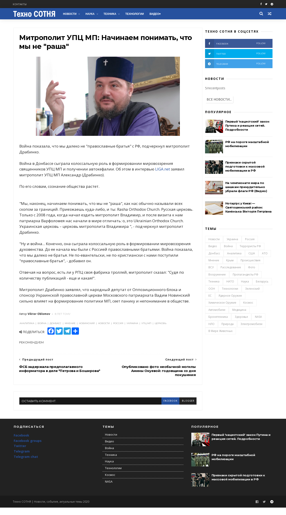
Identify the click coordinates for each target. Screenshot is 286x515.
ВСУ (210, 268)
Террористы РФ (250, 247)
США (251, 254)
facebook (161, 408)
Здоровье (241, 317)
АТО (264, 254)
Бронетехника (218, 317)
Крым (229, 261)
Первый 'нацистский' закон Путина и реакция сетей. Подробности (247, 126)
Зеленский (252, 289)
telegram (235, 64)
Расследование (230, 268)
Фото (251, 268)
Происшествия (250, 261)
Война (228, 247)
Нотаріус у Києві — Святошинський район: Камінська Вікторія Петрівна (248, 208)
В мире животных (220, 332)
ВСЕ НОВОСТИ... (218, 100)
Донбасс (214, 254)
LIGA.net (162, 170)
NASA (258, 317)
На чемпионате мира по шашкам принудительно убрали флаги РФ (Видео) (246, 187)
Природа (227, 324)
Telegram (22, 459)
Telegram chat (26, 464)
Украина (232, 240)
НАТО (230, 282)
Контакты (20, 4)
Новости (70, 14)
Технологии (135, 14)
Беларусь (262, 282)
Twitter (20, 453)
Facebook (21, 443)
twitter (235, 53)
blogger (179, 408)
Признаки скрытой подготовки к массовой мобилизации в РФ (244, 167)
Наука (90, 14)
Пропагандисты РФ (245, 275)
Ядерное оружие (230, 296)
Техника (110, 14)
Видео (155, 14)
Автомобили (216, 310)
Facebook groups (28, 448)
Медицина (239, 310)
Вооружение (217, 275)
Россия (249, 240)
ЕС (209, 296)
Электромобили (251, 324)
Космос (248, 303)
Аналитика (234, 254)
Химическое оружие (222, 303)
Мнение (213, 261)
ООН (211, 289)
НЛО (211, 324)
